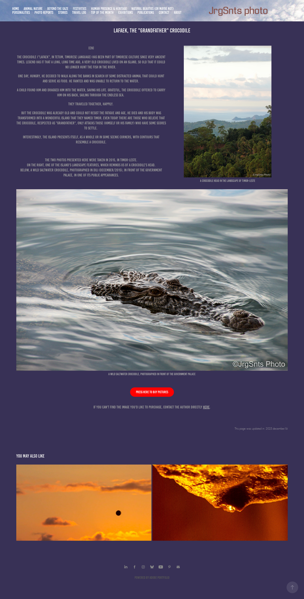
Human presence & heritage (109, 9)
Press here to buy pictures (152, 392)
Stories (62, 12)
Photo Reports (44, 12)
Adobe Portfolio (159, 578)
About (177, 12)
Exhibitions (125, 12)
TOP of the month (102, 12)
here (206, 407)
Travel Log (79, 12)
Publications (145, 12)
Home (15, 9)
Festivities (79, 9)
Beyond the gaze (57, 9)
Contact (164, 12)
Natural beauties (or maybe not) (152, 9)
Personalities (21, 12)
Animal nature (33, 9)
